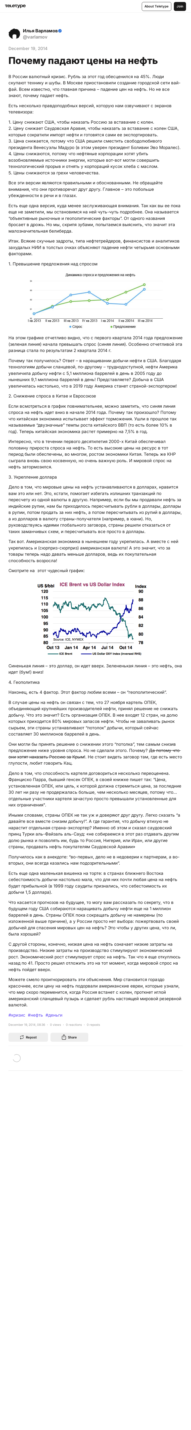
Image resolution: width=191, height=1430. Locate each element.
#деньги (54, 1015)
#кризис (16, 1015)
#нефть (35, 1015)
